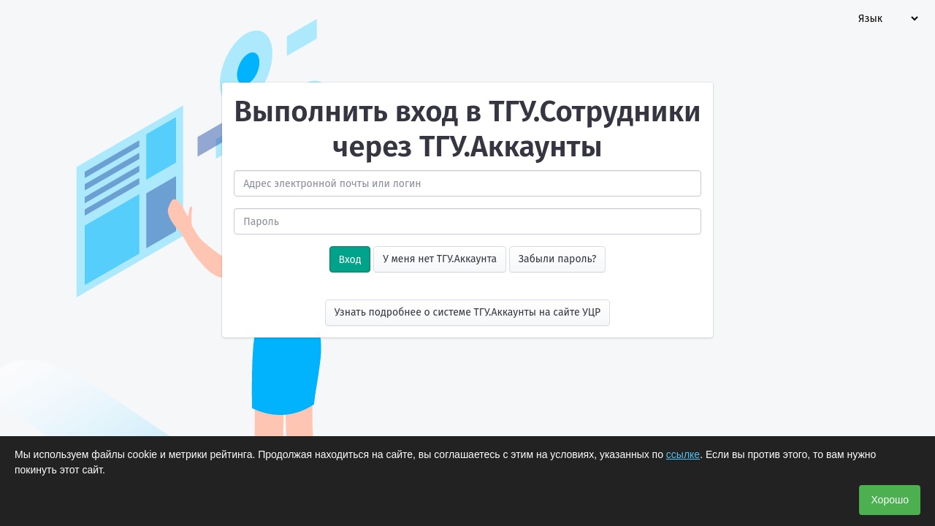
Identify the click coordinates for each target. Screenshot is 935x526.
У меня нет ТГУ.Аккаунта (440, 259)
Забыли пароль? (558, 259)
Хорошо (890, 500)
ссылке (683, 454)
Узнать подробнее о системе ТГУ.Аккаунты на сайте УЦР (468, 312)
